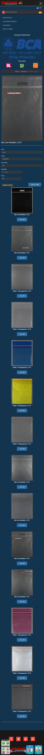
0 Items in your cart (9, 12)
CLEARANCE (7, 25)
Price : (3, 175)
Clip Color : (4, 162)
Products (23, 71)
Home (17, 71)
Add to (22, 219)
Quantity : (4, 169)
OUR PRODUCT (7, 17)
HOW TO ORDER (8, 29)
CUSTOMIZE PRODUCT (10, 21)
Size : (3, 149)
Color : (3, 156)
